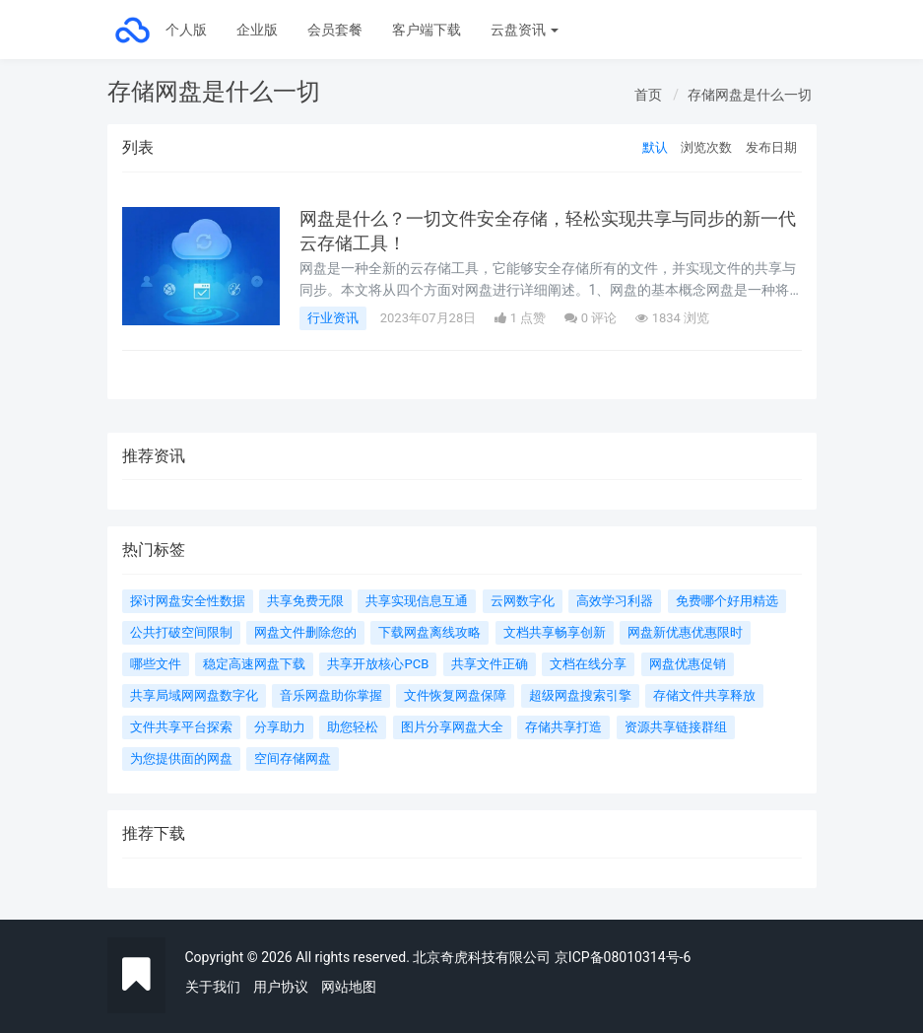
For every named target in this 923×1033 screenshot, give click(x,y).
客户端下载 (426, 29)
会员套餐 (335, 29)
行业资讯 (333, 317)
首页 (648, 95)
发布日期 (771, 147)
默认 (655, 147)
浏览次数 (706, 147)
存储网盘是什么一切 (750, 95)
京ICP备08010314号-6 (623, 957)
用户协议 (280, 987)
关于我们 (212, 987)
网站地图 (348, 987)
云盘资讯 (525, 29)
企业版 (257, 29)
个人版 (186, 29)
